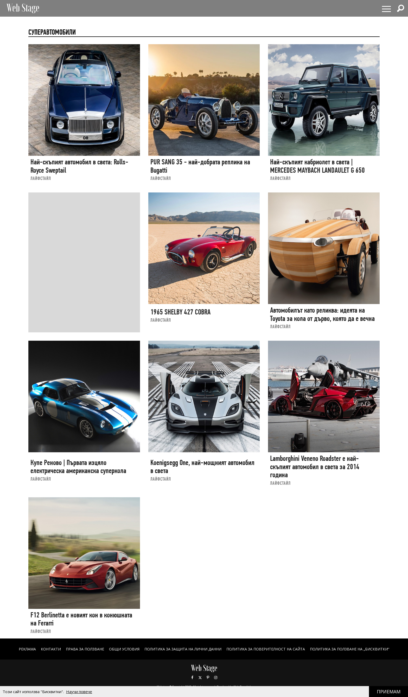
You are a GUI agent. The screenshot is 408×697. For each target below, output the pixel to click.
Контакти (51, 649)
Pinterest (208, 677)
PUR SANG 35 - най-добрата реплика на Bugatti (200, 166)
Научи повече (79, 691)
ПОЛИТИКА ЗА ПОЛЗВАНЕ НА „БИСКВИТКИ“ (349, 649)
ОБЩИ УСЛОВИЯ (124, 649)
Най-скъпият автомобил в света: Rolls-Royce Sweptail (79, 166)
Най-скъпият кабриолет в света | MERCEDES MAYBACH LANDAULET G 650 (317, 166)
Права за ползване (85, 649)
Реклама (27, 649)
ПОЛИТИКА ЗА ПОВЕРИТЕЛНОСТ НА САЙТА (265, 649)
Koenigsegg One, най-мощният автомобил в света (202, 466)
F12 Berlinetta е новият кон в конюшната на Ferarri (81, 619)
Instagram (216, 677)
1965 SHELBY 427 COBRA (180, 312)
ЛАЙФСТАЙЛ (40, 178)
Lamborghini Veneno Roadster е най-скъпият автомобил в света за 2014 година (314, 466)
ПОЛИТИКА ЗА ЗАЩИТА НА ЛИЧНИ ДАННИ (182, 649)
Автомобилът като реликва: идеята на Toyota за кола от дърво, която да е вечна (322, 314)
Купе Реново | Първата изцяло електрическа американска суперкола (78, 466)
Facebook (192, 677)
